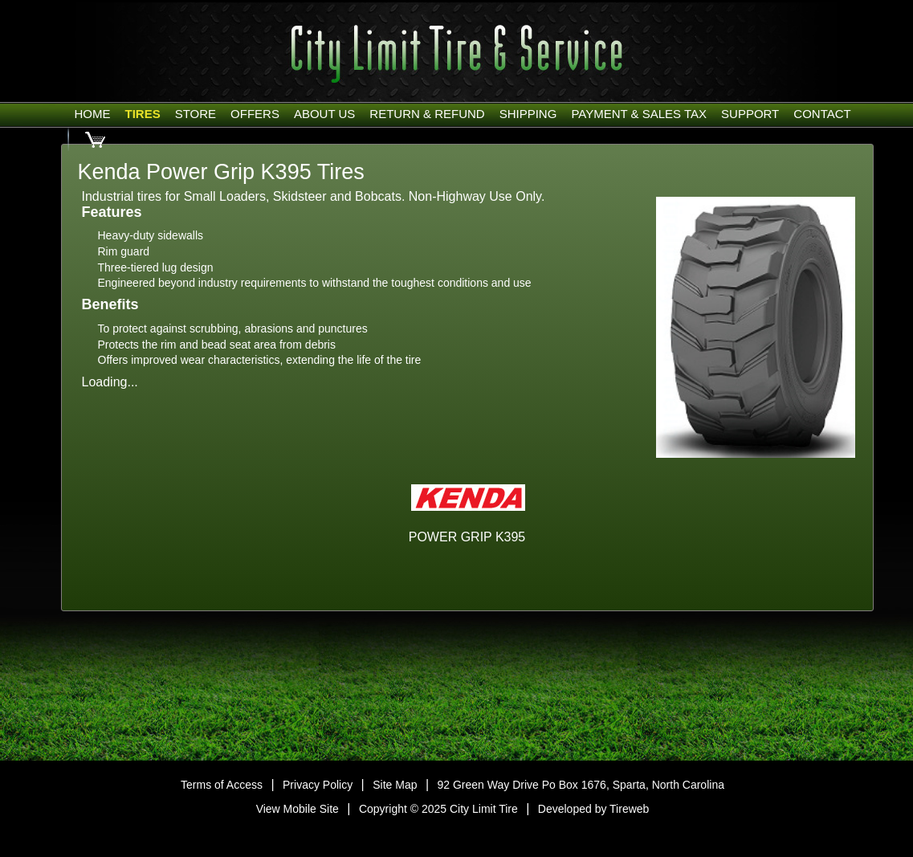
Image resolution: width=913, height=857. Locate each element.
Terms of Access (222, 784)
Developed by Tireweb (594, 808)
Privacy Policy (318, 784)
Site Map (395, 784)
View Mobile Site (297, 808)
